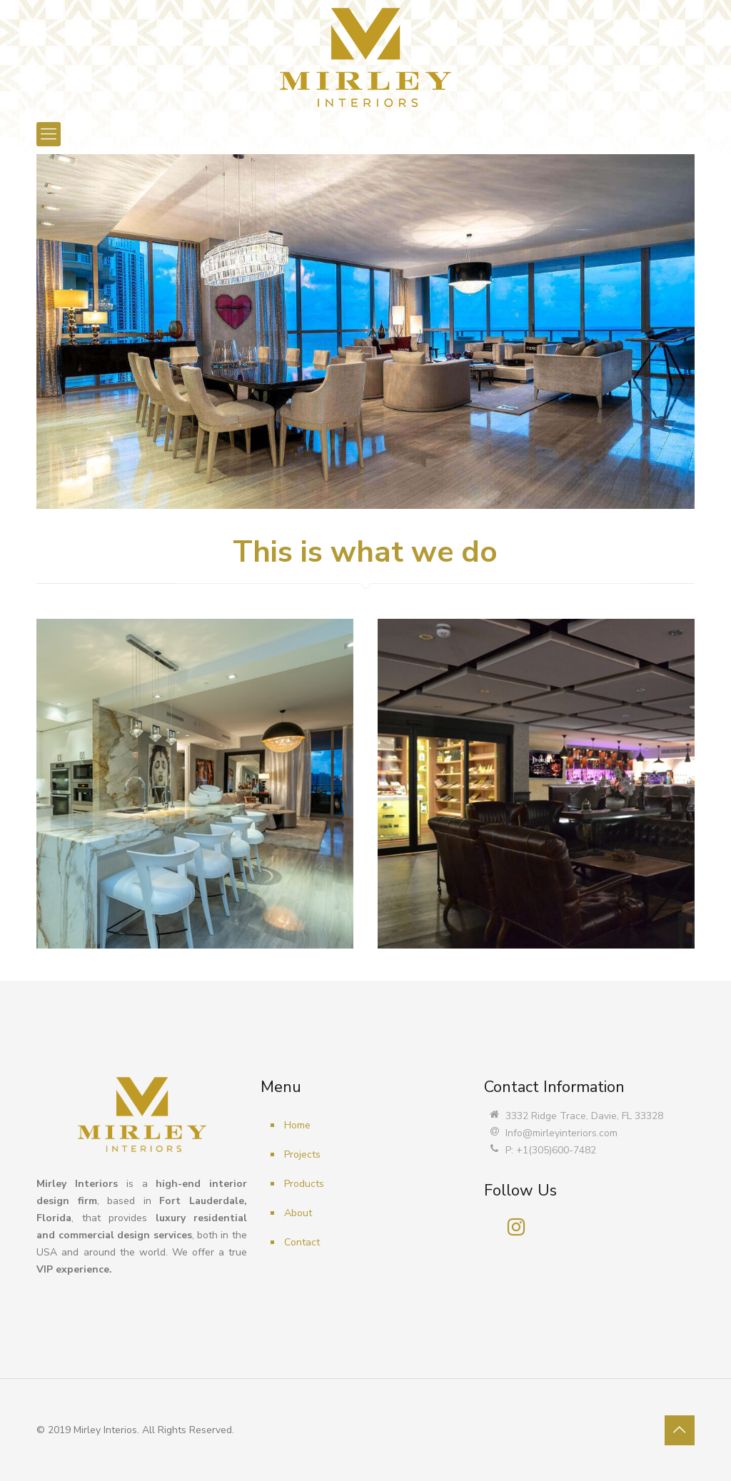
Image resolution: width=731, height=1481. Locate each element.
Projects (302, 1154)
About (298, 1213)
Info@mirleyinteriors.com (561, 1133)
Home (297, 1125)
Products (304, 1184)
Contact (302, 1242)
